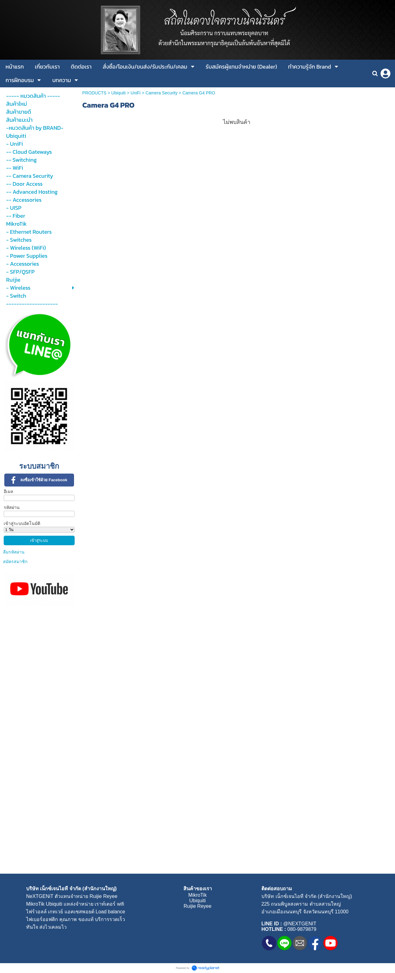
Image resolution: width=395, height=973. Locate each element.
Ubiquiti (118, 92)
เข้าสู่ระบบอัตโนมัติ (22, 523)
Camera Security (162, 92)
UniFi (136, 92)
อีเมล (8, 491)
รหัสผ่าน (12, 507)
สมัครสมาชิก (15, 561)
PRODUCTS (94, 92)
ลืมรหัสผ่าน (14, 552)
